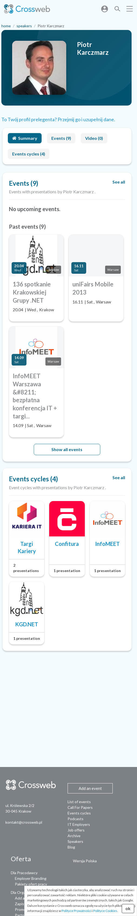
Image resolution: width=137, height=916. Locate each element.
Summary (24, 138)
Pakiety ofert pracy (31, 884)
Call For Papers (80, 807)
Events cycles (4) (28, 153)
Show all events (66, 449)
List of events (79, 801)
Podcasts (75, 818)
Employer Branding (30, 878)
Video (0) (94, 138)
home (6, 25)
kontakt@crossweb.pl (23, 822)
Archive (74, 835)
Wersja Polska (85, 860)
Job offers (76, 830)
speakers (24, 25)
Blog (71, 847)
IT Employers (79, 824)
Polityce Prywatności (76, 911)
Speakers (75, 841)
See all (118, 181)
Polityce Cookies (105, 911)
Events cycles (79, 813)
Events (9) (61, 138)
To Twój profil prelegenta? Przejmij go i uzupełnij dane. (58, 119)
